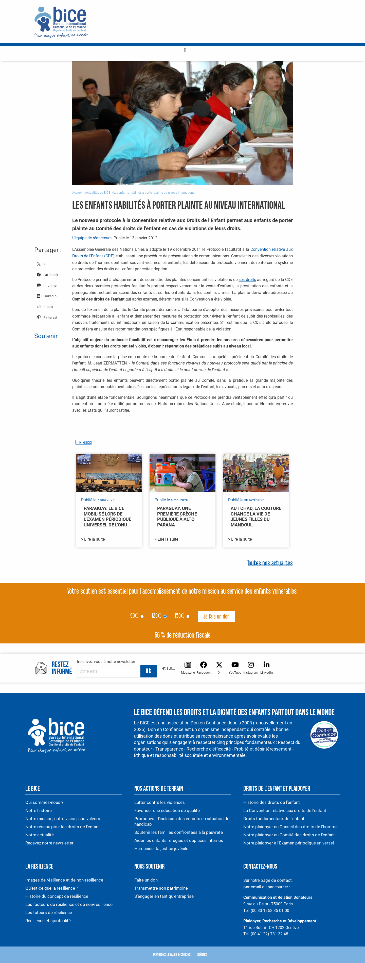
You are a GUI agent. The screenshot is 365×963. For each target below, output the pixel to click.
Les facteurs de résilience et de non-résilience (69, 904)
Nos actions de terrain (158, 789)
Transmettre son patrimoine (161, 888)
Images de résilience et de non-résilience (64, 880)
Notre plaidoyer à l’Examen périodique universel (288, 842)
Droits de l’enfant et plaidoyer (276, 789)
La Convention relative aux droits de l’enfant (284, 810)
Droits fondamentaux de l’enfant (273, 818)
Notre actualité (39, 834)
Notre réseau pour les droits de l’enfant (62, 826)
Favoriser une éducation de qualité (167, 810)
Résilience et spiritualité (48, 920)
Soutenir (46, 336)
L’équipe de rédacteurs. (92, 238)
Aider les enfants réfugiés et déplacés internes (178, 840)
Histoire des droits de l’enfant (271, 802)
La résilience (39, 867)
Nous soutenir (149, 867)
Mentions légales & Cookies (172, 954)
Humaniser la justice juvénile (161, 848)
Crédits (202, 954)
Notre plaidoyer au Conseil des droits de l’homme (290, 826)
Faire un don (146, 880)
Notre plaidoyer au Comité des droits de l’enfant (289, 834)
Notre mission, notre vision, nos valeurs (62, 818)
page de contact (276, 880)
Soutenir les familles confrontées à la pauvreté (179, 832)
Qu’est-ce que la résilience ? (51, 888)
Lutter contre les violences (159, 802)
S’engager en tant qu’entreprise (164, 896)
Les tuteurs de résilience (48, 912)
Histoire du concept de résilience (56, 896)
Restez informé (62, 668)
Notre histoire (38, 810)
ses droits (247, 279)
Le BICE (32, 789)
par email (252, 886)
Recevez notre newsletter (49, 842)
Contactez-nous (260, 867)
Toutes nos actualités (270, 563)
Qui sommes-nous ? (44, 802)
